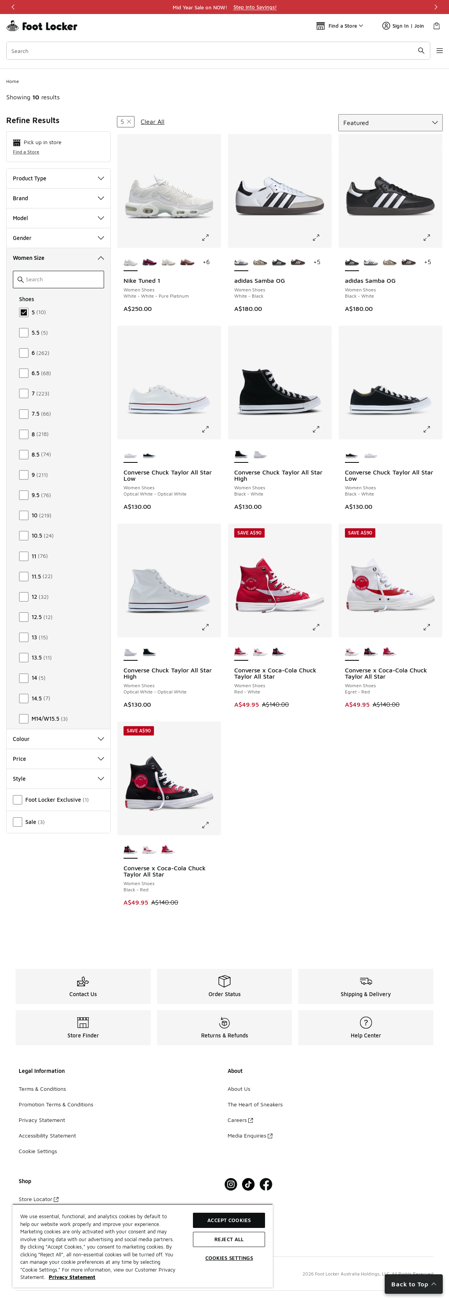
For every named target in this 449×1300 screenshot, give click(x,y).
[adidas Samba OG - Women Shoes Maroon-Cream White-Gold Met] (298, 262)
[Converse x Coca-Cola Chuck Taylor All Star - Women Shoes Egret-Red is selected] (352, 652)
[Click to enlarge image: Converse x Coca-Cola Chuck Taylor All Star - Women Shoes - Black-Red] (210, 825)
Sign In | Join (403, 26)
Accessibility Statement (47, 1135)
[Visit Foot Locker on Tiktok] (248, 1184)
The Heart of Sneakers (255, 1104)
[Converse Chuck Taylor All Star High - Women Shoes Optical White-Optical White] (260, 454)
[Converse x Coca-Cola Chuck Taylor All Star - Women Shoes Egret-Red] (260, 652)
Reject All (229, 1239)
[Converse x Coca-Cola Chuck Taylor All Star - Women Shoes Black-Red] (279, 652)
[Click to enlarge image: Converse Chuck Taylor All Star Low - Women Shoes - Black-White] (432, 429)
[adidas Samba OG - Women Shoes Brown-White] (260, 262)
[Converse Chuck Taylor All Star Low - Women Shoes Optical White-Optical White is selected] (131, 454)
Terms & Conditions (42, 1088)
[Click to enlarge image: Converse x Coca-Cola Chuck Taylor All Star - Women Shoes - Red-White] (321, 627)
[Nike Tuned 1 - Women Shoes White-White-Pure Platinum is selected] (131, 262)
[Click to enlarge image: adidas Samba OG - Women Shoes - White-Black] (321, 237)
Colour (58, 739)
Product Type (58, 178)
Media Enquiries (250, 1135)
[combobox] (214, 50)
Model (58, 218)
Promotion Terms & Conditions (56, 1104)
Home (12, 81)
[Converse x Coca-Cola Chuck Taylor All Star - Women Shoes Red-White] (390, 652)
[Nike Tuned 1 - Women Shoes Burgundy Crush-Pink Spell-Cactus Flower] (149, 262)
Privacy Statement (42, 1120)
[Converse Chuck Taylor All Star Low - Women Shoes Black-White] (149, 454)
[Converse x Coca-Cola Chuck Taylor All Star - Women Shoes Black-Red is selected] (131, 850)
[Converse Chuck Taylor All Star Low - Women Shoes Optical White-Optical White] (371, 454)
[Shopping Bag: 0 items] (436, 25)
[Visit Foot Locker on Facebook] (266, 1184)
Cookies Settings (229, 1258)
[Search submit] (412, 50)
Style (58, 778)
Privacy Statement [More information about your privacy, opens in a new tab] (72, 1277)
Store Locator (38, 1199)
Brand (58, 198)
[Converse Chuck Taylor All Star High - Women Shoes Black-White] (149, 652)
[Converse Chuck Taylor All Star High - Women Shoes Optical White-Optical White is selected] (131, 652)
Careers (240, 1120)
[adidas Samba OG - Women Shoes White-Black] (371, 262)
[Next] (436, 7)
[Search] (214, 50)
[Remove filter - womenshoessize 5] (125, 121)
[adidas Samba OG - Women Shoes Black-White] (279, 262)
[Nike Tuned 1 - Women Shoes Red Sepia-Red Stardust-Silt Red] (187, 262)
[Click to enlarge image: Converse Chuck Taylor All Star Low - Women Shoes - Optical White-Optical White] (210, 429)
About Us (239, 1088)
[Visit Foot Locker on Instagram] (230, 1184)
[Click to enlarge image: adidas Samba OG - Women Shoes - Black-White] (432, 237)
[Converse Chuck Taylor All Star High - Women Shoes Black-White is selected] (241, 454)
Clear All (152, 121)
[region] (224, 7)
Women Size (58, 257)
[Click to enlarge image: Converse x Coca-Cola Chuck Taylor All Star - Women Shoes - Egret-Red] (432, 627)
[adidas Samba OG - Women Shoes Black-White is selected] (352, 262)
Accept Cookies (229, 1220)
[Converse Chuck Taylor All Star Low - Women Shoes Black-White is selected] (352, 454)
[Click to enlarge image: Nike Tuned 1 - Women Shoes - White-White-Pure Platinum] (210, 237)
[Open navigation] (433, 50)
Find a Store (26, 152)
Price (58, 758)
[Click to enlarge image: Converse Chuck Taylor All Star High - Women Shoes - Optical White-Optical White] (210, 627)
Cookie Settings (38, 1151)
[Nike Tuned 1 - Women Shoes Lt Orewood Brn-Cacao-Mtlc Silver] (168, 262)
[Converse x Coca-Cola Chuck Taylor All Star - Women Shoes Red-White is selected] (241, 652)
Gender (58, 238)
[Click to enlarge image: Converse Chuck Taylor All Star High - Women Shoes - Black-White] (321, 429)
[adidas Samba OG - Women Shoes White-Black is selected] (241, 262)
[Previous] (13, 7)
